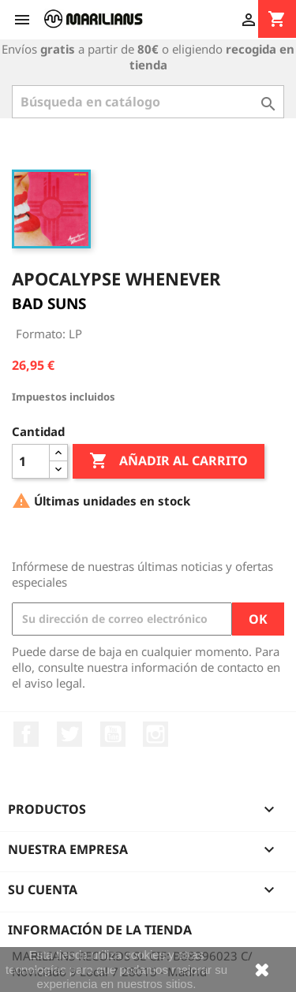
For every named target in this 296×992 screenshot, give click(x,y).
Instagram (155, 734)
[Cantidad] (31, 461)
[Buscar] (148, 101)
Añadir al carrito (168, 461)
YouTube (113, 734)
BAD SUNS (49, 303)
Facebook (26, 734)
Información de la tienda (100, 929)
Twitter (69, 734)
